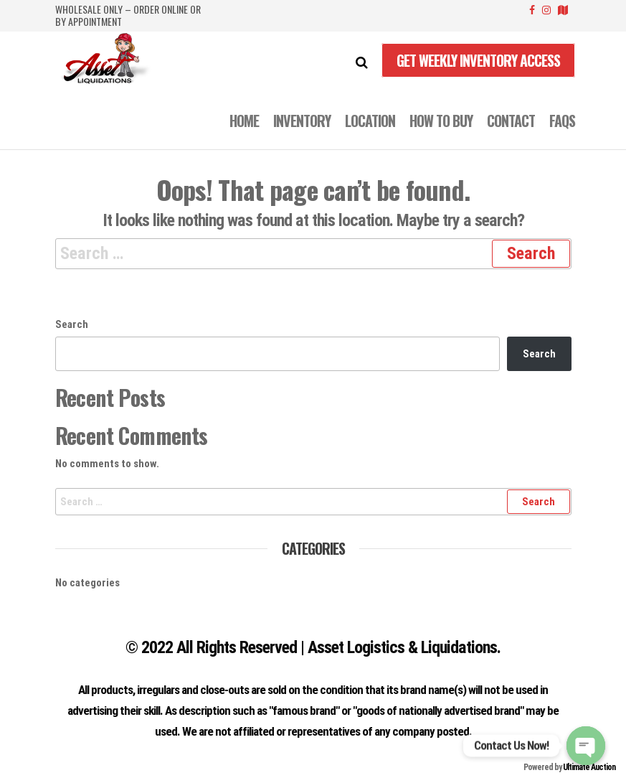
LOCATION (370, 120)
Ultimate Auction (589, 767)
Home (244, 120)
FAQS (562, 120)
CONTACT (511, 120)
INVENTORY (302, 120)
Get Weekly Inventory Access (478, 60)
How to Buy (441, 120)
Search (71, 324)
